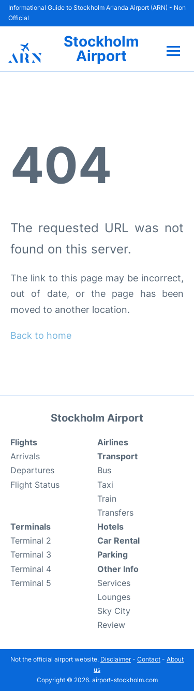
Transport (117, 456)
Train (106, 498)
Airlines (112, 442)
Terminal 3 (30, 554)
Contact (148, 659)
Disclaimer (115, 659)
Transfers (115, 512)
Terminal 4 (30, 569)
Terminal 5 (30, 583)
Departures (32, 470)
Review (111, 625)
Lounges (113, 597)
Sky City (113, 611)
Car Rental (118, 540)
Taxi (105, 484)
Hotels (110, 526)
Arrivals (25, 456)
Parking (112, 554)
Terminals (30, 526)
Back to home (40, 335)
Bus (104, 470)
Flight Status (34, 484)
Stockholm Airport (101, 48)
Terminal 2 (30, 540)
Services (113, 583)
